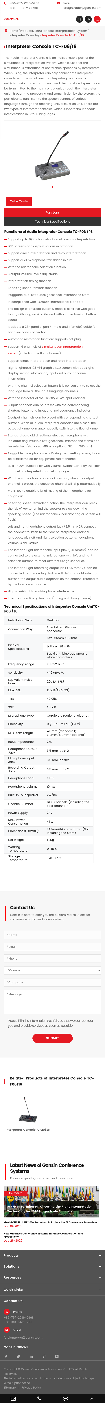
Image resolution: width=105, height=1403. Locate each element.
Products (26, 31)
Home (14, 31)
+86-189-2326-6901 (23, 8)
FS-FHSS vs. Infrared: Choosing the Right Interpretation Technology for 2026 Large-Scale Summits (50, 1209)
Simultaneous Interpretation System (61, 31)
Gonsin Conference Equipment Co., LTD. (47, 1369)
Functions (52, 212)
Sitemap (10, 1387)
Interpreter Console (24, 35)
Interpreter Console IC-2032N (27, 1129)
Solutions (11, 1266)
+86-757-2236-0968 (24, 3)
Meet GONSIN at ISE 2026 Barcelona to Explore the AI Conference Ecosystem (50, 1222)
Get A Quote (19, 201)
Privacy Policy (32, 1387)
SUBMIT (52, 1038)
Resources (12, 1277)
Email (17, 1330)
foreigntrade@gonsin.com (81, 7)
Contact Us (13, 1301)
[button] (52, 187)
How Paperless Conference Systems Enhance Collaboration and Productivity (43, 1235)
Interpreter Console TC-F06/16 (62, 35)
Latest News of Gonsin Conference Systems (47, 1168)
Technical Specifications (52, 221)
